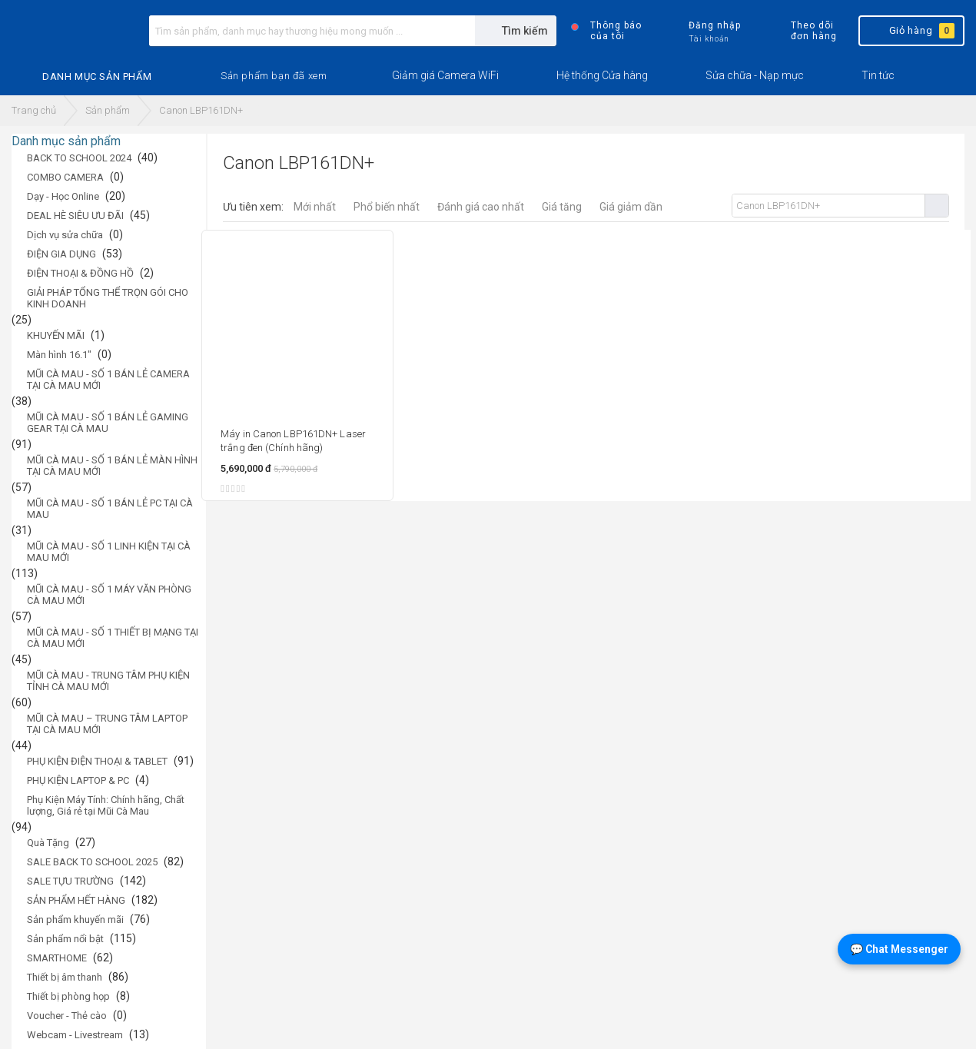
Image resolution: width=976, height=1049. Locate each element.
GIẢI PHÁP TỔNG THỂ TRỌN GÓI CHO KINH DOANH (107, 298)
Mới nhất (315, 207)
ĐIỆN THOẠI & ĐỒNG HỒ (80, 273)
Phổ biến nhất (387, 207)
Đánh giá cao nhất (480, 207)
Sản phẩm (107, 110)
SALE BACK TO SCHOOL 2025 (92, 862)
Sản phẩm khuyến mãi (75, 919)
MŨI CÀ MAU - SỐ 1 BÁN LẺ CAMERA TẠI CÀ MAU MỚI (108, 379)
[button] (274, 76)
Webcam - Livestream (75, 1035)
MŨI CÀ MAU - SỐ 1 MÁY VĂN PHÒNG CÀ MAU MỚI (109, 594)
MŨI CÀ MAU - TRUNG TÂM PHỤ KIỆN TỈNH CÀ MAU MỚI (108, 680)
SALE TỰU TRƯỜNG (70, 881)
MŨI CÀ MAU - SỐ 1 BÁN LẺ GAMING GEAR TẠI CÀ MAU (107, 422)
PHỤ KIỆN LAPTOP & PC (78, 780)
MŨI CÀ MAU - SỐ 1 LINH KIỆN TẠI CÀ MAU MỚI (109, 551)
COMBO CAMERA (65, 177)
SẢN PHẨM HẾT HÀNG (76, 900)
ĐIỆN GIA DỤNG (61, 254)
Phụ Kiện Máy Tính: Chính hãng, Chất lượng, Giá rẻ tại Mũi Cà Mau (105, 805)
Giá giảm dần (630, 207)
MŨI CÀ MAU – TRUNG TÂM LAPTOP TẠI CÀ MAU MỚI (107, 723)
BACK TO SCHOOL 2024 (79, 158)
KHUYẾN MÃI (56, 335)
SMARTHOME (57, 958)
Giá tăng (562, 207)
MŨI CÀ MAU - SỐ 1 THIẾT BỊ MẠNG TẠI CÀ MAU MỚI (112, 637)
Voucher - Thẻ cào (67, 1015)
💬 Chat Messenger (899, 949)
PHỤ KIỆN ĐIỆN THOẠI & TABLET (97, 761)
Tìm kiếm (936, 205)
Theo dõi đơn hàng (800, 30)
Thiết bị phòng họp (68, 996)
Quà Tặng (48, 842)
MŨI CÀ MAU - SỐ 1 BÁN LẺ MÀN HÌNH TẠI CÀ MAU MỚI (112, 465)
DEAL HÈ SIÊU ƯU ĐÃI (75, 215)
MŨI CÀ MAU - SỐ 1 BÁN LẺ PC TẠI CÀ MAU (110, 508)
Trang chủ (34, 110)
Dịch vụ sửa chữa (65, 235)
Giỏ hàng (910, 30)
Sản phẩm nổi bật (65, 938)
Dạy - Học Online (63, 196)
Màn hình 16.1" (59, 354)
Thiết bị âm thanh (64, 977)
